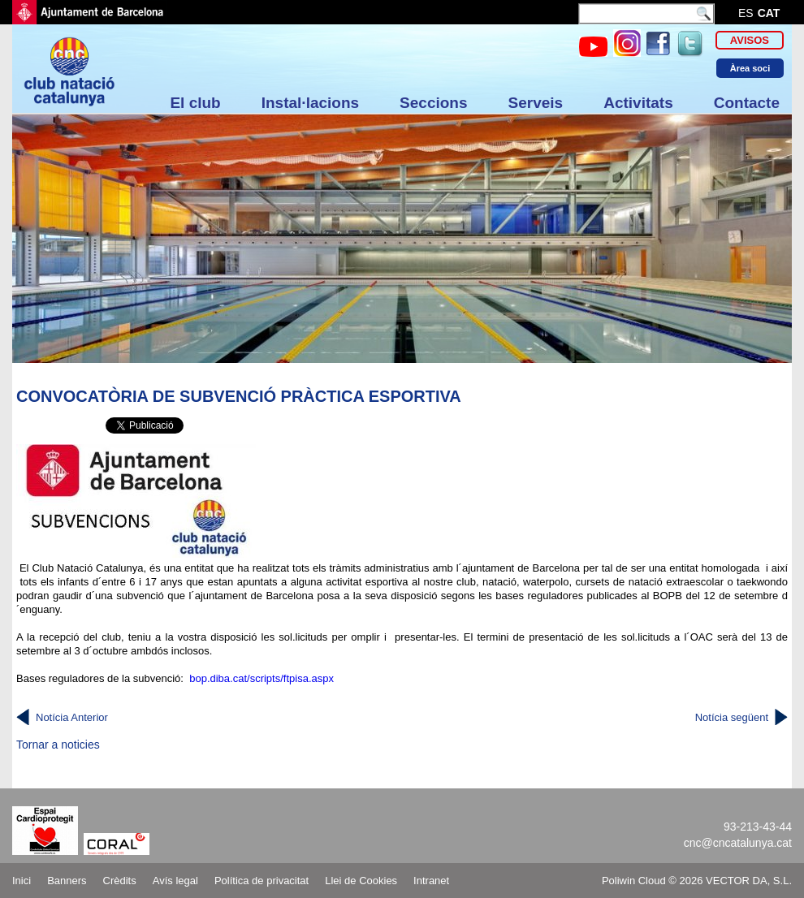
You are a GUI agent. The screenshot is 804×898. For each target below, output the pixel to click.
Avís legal (175, 880)
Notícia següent (731, 717)
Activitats (638, 102)
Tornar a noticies (58, 744)
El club (195, 102)
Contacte (747, 102)
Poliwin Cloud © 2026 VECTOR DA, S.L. (697, 880)
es (746, 12)
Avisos (749, 40)
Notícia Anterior (72, 717)
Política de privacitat (261, 880)
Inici (21, 880)
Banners (66, 880)
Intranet (431, 880)
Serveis (536, 102)
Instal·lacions (310, 102)
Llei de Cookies (361, 880)
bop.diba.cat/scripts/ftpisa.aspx (261, 678)
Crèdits (119, 880)
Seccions (433, 102)
